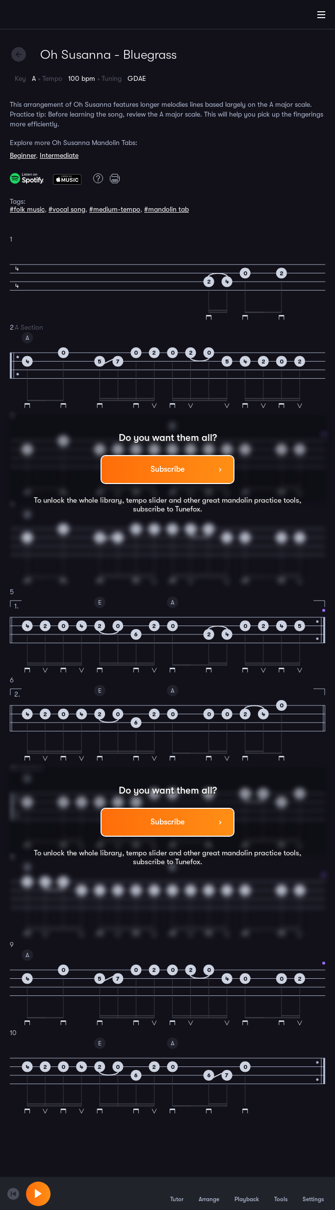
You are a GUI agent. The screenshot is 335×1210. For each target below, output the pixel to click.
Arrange (209, 1193)
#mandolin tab (166, 209)
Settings (313, 1193)
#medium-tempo (114, 209)
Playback (246, 1193)
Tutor (176, 1193)
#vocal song (67, 209)
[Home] (39, 16)
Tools (280, 1193)
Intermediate (59, 155)
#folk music (27, 209)
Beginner (23, 155)
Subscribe (167, 469)
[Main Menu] (321, 14)
